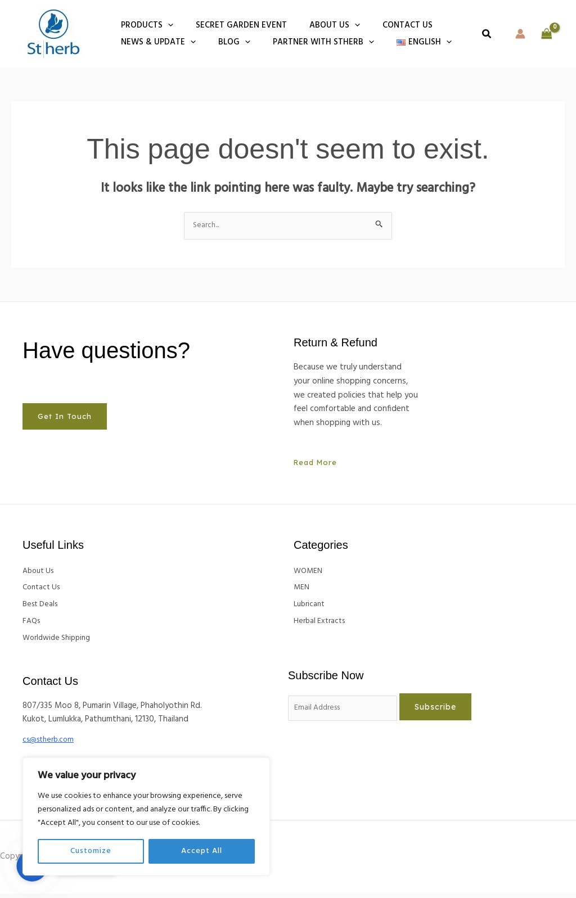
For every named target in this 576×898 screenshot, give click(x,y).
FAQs (32, 624)
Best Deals (42, 607)
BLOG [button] (226, 42)
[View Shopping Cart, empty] (547, 34)
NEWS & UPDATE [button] (155, 42)
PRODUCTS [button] (144, 25)
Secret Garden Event (232, 25)
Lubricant (311, 607)
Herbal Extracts (321, 624)
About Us (40, 572)
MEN (302, 590)
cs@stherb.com (51, 744)
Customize (90, 851)
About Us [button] (320, 25)
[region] (146, 816)
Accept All (201, 851)
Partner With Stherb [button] (309, 42)
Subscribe (448, 712)
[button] (165, 25)
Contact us (388, 25)
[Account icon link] (520, 34)
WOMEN (309, 572)
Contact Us (43, 590)
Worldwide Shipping (59, 642)
